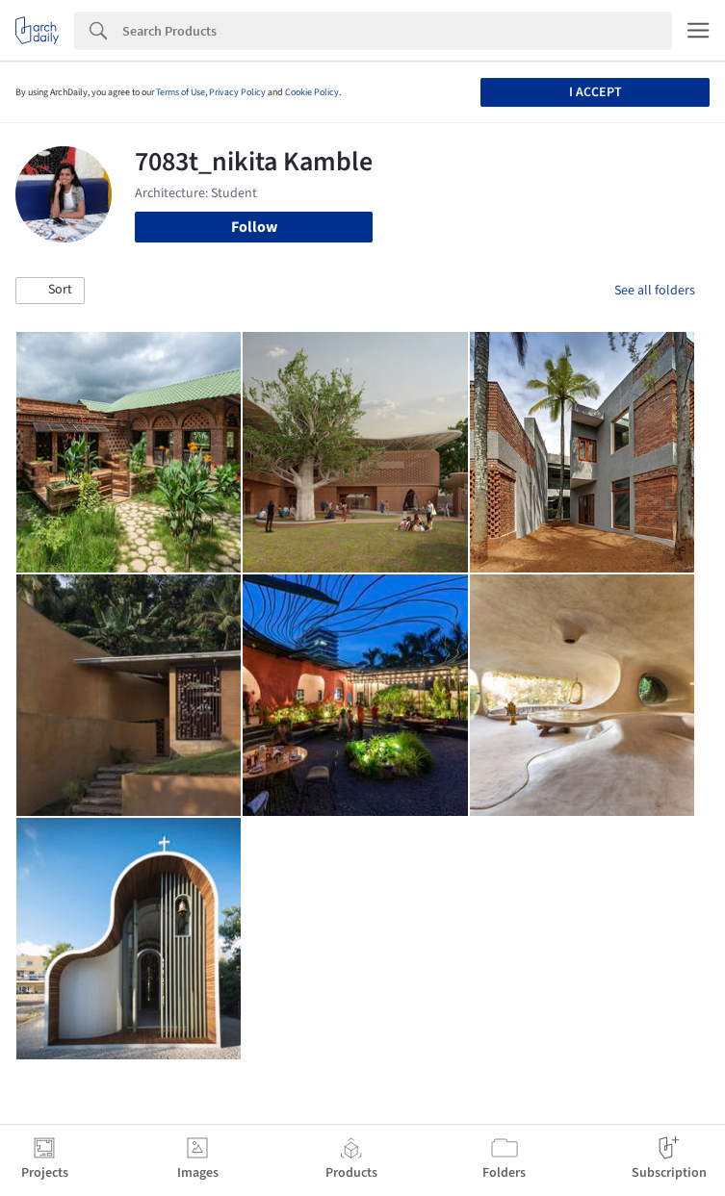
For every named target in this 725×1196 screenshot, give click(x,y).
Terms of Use (180, 92)
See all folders (654, 290)
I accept (595, 92)
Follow (254, 227)
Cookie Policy (312, 92)
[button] (50, 290)
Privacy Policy (237, 92)
